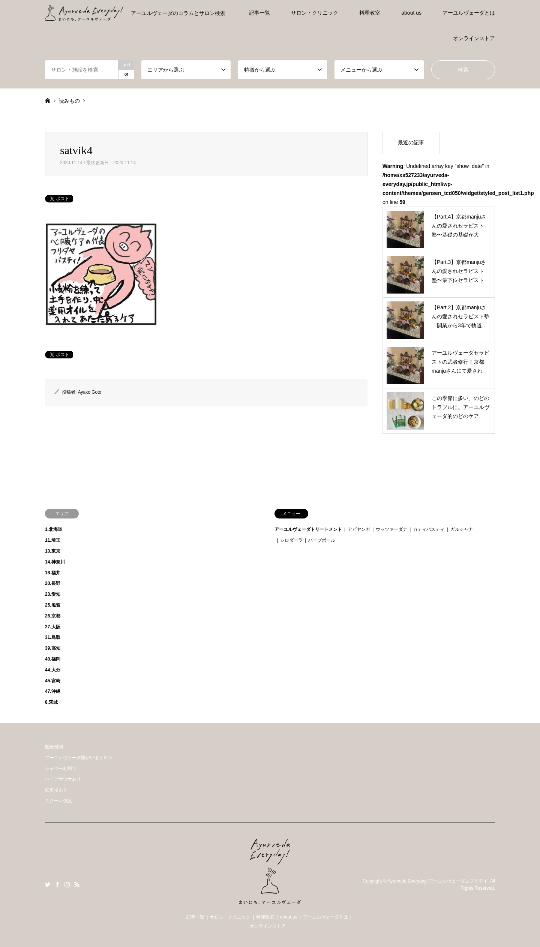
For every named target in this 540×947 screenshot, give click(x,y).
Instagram (67, 884)
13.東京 (52, 551)
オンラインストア (474, 38)
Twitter (47, 884)
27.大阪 (52, 626)
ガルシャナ (461, 529)
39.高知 (52, 648)
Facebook (57, 884)
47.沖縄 (52, 691)
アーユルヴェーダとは (468, 13)
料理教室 (369, 13)
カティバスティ (428, 529)
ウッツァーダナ (391, 529)
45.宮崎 (52, 680)
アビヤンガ (359, 529)
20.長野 (52, 583)
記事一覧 (259, 13)
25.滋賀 (52, 605)
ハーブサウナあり (63, 779)
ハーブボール (321, 540)
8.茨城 (51, 702)
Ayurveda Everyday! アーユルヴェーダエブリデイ (437, 881)
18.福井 (52, 572)
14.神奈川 (55, 562)
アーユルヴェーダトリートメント (308, 529)
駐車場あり (56, 790)
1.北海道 (53, 529)
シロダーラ (291, 540)
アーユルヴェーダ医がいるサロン (78, 757)
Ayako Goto (89, 392)
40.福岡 (52, 659)
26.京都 (52, 616)
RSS (77, 884)
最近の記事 (411, 142)
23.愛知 (52, 594)
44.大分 (52, 670)
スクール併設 (58, 800)
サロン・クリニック (314, 13)
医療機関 (54, 746)
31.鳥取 (52, 637)
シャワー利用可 (60, 768)
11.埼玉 (52, 540)
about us (411, 13)
